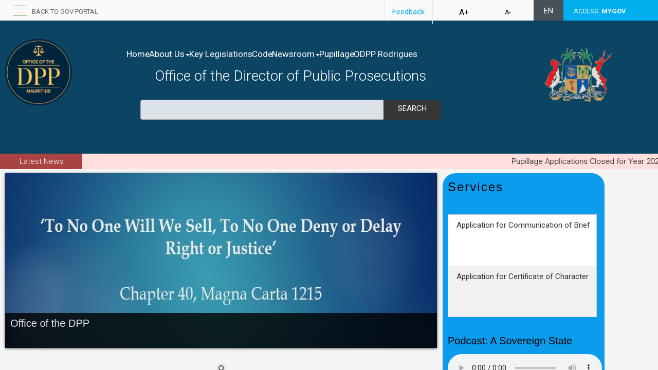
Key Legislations (242, 54)
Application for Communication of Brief (523, 242)
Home (138, 54)
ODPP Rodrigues (450, 54)
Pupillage (390, 54)
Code (294, 54)
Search (412, 108)
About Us (180, 54)
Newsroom (339, 54)
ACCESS (600, 11)
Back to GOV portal (65, 11)
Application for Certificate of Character (522, 294)
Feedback (408, 11)
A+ (464, 12)
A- (507, 12)
